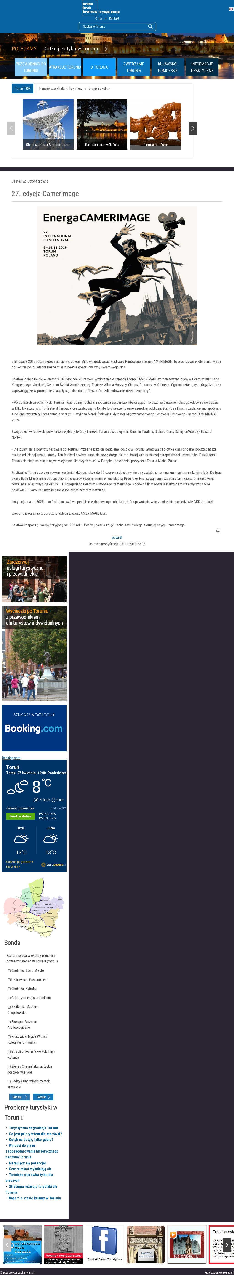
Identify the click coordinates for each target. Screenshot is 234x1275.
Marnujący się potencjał (27, 1163)
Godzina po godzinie (18, 862)
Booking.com (11, 758)
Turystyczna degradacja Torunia (34, 1128)
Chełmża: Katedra (24, 988)
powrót (117, 537)
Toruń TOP (22, 88)
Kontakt (114, 18)
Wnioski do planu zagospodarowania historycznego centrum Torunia (32, 1151)
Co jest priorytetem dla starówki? (35, 1134)
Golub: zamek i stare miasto (31, 998)
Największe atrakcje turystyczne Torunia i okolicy (74, 88)
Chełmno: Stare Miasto (27, 970)
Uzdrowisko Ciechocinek (29, 980)
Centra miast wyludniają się (30, 1169)
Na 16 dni (12, 866)
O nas (99, 18)
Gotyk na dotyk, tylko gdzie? (31, 1139)
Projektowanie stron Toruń (219, 1272)
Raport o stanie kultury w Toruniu (35, 1198)
